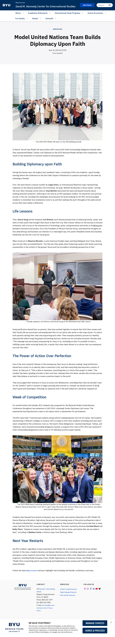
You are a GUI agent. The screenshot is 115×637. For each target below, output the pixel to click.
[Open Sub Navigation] (23, 16)
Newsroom (57, 33)
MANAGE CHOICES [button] (95, 623)
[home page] (6, 7)
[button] (111, 622)
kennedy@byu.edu (48, 609)
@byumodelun (32, 574)
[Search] (105, 7)
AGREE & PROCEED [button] (95, 630)
